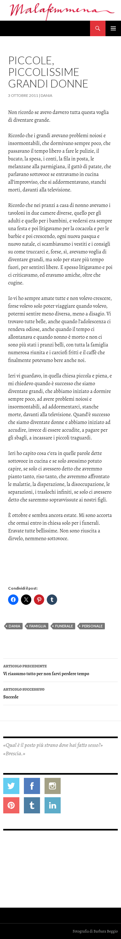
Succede (60, 693)
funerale (64, 626)
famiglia (37, 626)
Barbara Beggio (106, 931)
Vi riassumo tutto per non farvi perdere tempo (60, 669)
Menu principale (113, 28)
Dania (46, 95)
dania (14, 626)
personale (92, 626)
